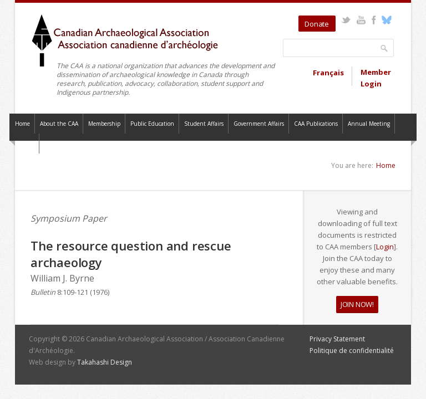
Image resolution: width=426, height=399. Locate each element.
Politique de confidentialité (352, 350)
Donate (317, 24)
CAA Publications (316, 123)
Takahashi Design (104, 362)
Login (385, 247)
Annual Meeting (369, 123)
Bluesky (386, 20)
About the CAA (59, 123)
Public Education (152, 123)
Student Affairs (204, 123)
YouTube (360, 20)
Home (22, 123)
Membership (104, 123)
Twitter (345, 20)
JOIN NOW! (357, 304)
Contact (24, 143)
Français (328, 73)
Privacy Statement (337, 339)
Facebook (373, 20)
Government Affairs (259, 123)
